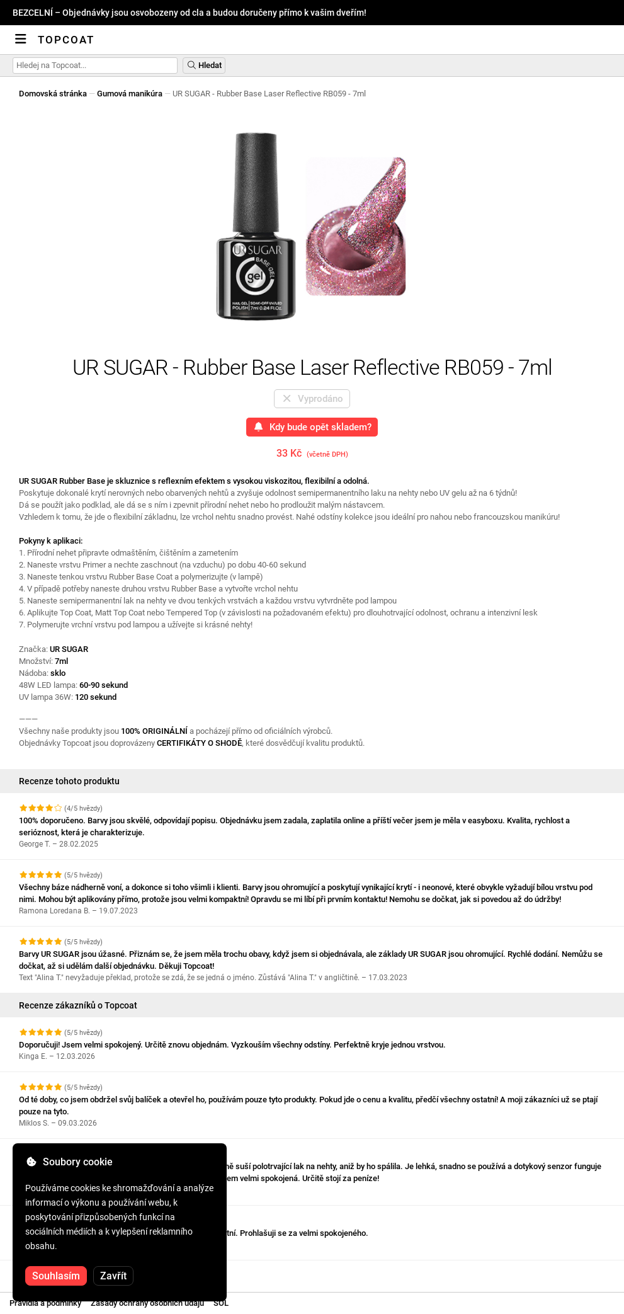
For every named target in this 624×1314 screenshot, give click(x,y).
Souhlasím (56, 1276)
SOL (221, 1303)
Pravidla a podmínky (45, 1303)
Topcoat (66, 39)
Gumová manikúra (129, 93)
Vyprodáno (312, 398)
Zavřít (113, 1276)
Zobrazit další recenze (66, 1271)
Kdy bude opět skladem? (312, 427)
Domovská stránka (53, 93)
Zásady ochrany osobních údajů (147, 1303)
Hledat (204, 65)
